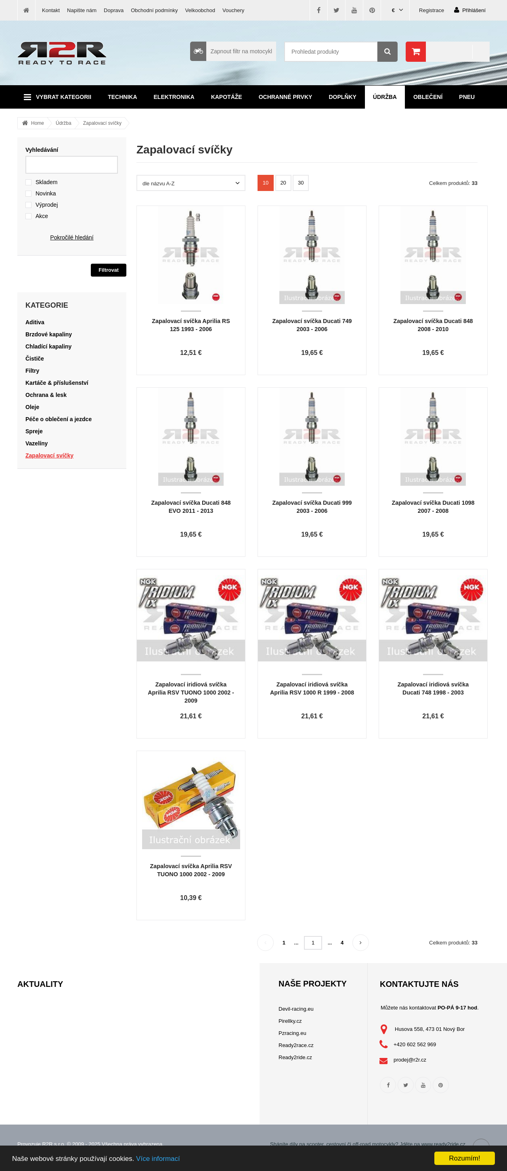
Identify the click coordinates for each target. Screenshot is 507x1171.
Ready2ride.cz (295, 1057)
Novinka (46, 193)
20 (283, 183)
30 (301, 183)
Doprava (114, 10)
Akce (42, 216)
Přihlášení (470, 9)
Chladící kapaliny (48, 346)
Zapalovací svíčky (102, 123)
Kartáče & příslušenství (56, 383)
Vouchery (233, 10)
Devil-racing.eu (296, 1009)
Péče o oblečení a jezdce (58, 419)
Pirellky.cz (290, 1021)
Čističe (34, 358)
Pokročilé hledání (71, 237)
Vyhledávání (41, 150)
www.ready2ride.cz (443, 1144)
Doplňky (342, 97)
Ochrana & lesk (46, 395)
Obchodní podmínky (154, 10)
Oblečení (427, 97)
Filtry (32, 370)
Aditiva (34, 322)
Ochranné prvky (285, 97)
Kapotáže (226, 97)
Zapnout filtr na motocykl (231, 51)
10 (265, 183)
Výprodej (47, 205)
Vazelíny (36, 443)
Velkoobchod (200, 10)
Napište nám (81, 10)
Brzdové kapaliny (48, 334)
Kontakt (51, 10)
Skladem (46, 182)
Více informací (158, 1159)
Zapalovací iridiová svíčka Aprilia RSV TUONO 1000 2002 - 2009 (191, 692)
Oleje (32, 407)
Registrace (431, 10)
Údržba (385, 97)
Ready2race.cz (296, 1045)
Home (37, 123)
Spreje (34, 431)
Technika (122, 97)
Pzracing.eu (292, 1033)
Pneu (467, 97)
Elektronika (174, 97)
